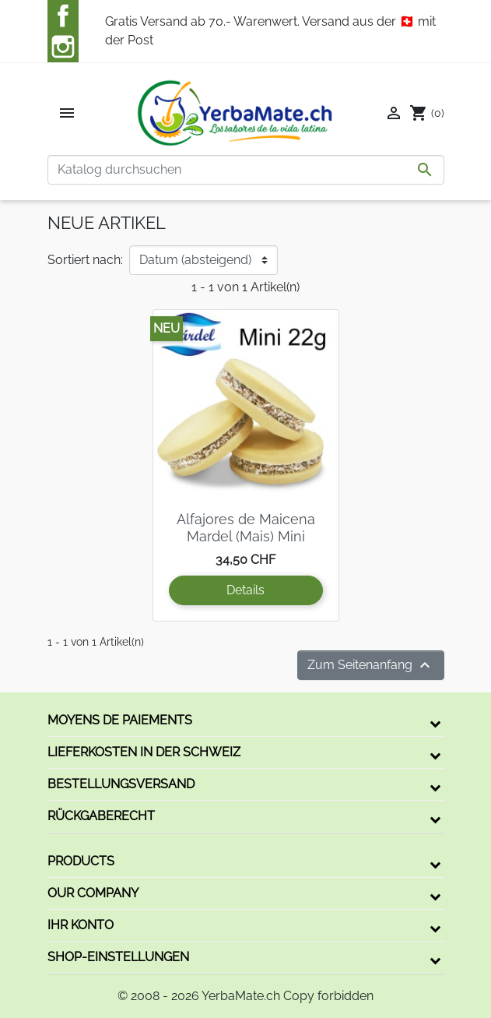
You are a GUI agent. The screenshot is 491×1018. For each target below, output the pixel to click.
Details (245, 590)
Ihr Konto (80, 925)
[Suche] (245, 170)
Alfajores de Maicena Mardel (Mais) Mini (246, 527)
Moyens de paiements (119, 720)
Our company (93, 893)
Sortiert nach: (85, 259)
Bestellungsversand (121, 784)
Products (80, 861)
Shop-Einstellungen (118, 956)
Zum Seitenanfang (370, 665)
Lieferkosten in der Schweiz (143, 752)
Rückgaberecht (101, 815)
